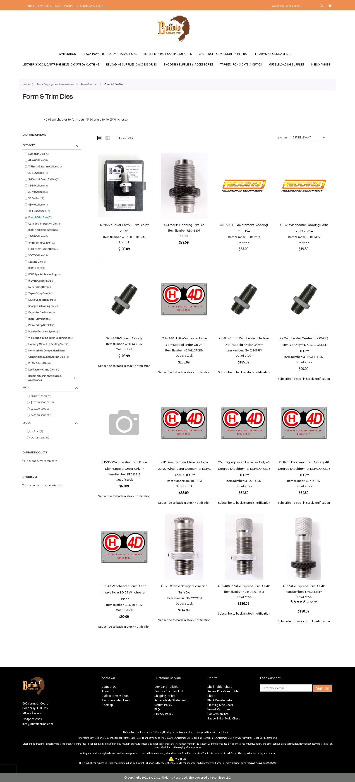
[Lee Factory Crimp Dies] (52, 370)
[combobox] (297, 5)
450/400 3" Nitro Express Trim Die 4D (244, 586)
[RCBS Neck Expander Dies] (52, 230)
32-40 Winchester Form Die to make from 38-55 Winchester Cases (124, 593)
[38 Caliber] (52, 198)
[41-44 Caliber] (52, 160)
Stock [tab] (26, 422)
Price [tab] (25, 387)
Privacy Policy (163, 714)
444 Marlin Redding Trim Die (184, 225)
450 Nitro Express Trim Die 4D (304, 586)
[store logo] (174, 41)
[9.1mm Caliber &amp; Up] (52, 281)
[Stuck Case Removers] (52, 300)
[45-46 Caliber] (52, 205)
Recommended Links (116, 700)
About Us (108, 691)
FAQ (157, 709)
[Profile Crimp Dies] (52, 363)
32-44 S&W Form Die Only (124, 338)
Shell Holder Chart (219, 687)
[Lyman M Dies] (52, 154)
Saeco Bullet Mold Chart (223, 718)
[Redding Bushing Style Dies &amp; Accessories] (52, 378)
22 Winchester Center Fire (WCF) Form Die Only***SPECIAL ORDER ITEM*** (304, 345)
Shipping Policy (164, 696)
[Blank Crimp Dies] (52, 319)
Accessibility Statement (170, 700)
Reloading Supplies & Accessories (55, 84)
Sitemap (107, 705)
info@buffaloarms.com (37, 724)
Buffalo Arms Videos (115, 696)
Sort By (282, 137)
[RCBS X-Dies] (52, 268)
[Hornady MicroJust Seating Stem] (52, 344)
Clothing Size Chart (220, 705)
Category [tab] (28, 145)
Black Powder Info (219, 700)
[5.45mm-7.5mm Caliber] (52, 179)
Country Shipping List (168, 691)
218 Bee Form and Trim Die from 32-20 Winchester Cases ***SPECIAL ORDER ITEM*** (184, 469)
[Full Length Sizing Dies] (52, 249)
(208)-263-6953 (32, 719)
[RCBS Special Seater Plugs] (52, 274)
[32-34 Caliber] (52, 186)
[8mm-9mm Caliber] (52, 243)
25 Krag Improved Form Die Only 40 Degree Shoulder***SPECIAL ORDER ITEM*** (244, 469)
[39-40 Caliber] (52, 192)
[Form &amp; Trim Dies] (52, 217)
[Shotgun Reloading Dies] (52, 306)
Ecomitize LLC (221, 777)
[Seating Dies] (52, 262)
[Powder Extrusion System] (52, 331)
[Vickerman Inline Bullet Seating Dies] (52, 338)
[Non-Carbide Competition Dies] (52, 351)
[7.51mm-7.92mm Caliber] (52, 167)
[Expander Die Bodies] (52, 312)
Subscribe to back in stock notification (124, 366)
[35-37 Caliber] (52, 255)
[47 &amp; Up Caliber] (52, 211)
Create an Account (92, 5)
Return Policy (163, 705)
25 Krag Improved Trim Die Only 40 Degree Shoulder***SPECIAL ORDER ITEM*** (304, 469)
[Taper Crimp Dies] (52, 293)
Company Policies (166, 687)
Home (25, 84)
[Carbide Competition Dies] (52, 224)
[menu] (177, 59)
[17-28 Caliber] (52, 236)
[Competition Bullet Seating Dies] (52, 357)
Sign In (68, 5)
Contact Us (109, 687)
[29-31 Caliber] (52, 173)
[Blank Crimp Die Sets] (52, 325)
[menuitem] (70, 53)
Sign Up (322, 688)
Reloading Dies (88, 84)
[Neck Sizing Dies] (52, 287)
